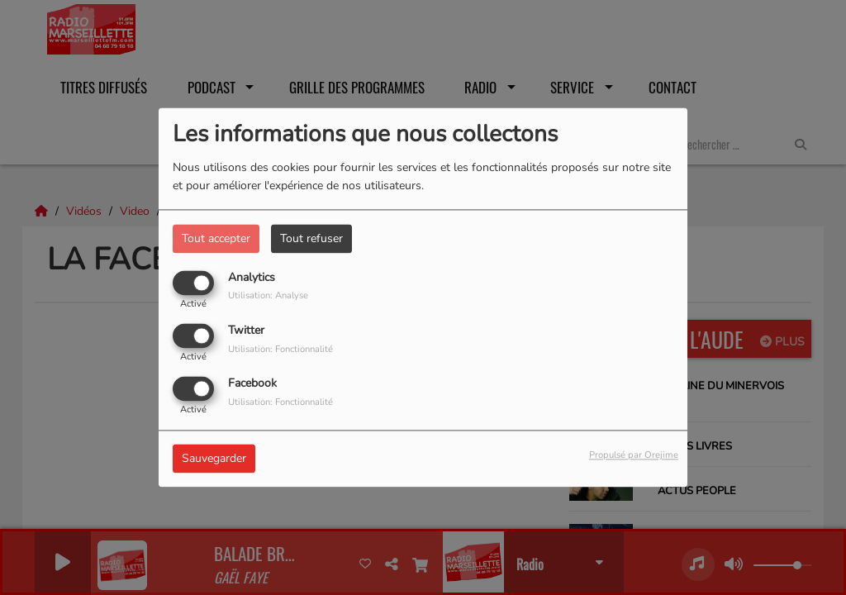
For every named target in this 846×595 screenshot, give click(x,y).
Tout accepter (216, 238)
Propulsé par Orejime (633, 456)
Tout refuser (311, 238)
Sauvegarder (214, 459)
